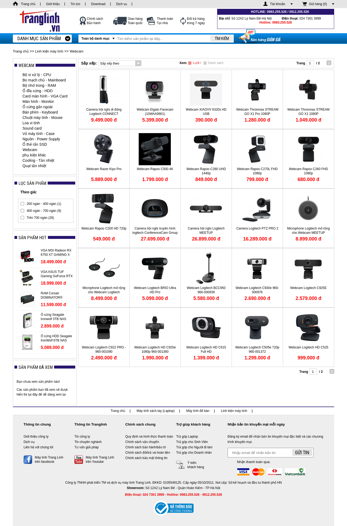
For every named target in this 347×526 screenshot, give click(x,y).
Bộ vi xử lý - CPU (36, 75)
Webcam (76, 51)
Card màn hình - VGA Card (44, 96)
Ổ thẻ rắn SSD (34, 144)
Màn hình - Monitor (38, 101)
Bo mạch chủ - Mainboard (44, 80)
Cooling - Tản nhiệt (38, 160)
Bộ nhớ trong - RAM (39, 85)
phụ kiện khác (34, 155)
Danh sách (213, 63)
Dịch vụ (29, 442)
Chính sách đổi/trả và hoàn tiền (147, 452)
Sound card (32, 128)
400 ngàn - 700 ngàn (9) (44, 211)
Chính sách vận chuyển (142, 442)
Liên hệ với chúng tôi (38, 447)
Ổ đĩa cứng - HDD (37, 91)
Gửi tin (302, 452)
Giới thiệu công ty (36, 436)
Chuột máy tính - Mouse (42, 117)
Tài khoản (277, 4)
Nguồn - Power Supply (41, 139)
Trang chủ (21, 51)
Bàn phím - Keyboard (40, 112)
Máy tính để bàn (197, 411)
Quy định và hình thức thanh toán (149, 436)
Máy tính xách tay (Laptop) (156, 411)
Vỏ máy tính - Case (38, 134)
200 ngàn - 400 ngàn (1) (44, 204)
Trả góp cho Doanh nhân (194, 452)
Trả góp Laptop (187, 436)
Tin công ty (82, 436)
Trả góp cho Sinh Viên (192, 442)
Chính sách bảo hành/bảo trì (145, 447)
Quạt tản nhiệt (34, 166)
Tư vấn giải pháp (86, 447)
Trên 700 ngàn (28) (40, 218)
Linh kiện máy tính (49, 51)
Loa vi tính (31, 123)
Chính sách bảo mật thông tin (146, 458)
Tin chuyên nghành (88, 442)
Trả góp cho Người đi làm (194, 447)
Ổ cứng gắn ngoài (37, 107)
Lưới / (194, 63)
